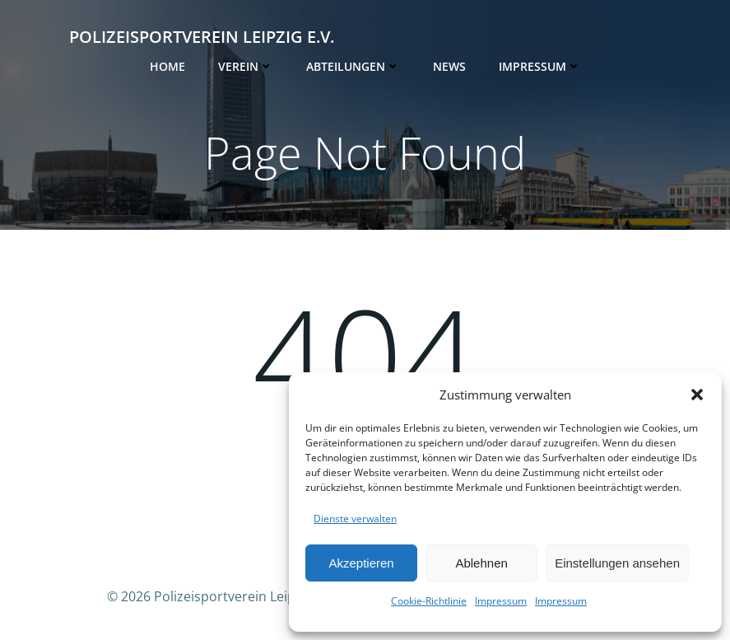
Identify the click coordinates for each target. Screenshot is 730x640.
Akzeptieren (360, 563)
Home (167, 66)
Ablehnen (481, 563)
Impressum (501, 601)
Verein (245, 66)
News (449, 66)
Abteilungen (353, 66)
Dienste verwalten (355, 519)
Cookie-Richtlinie (429, 601)
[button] (697, 394)
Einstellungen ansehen (617, 563)
